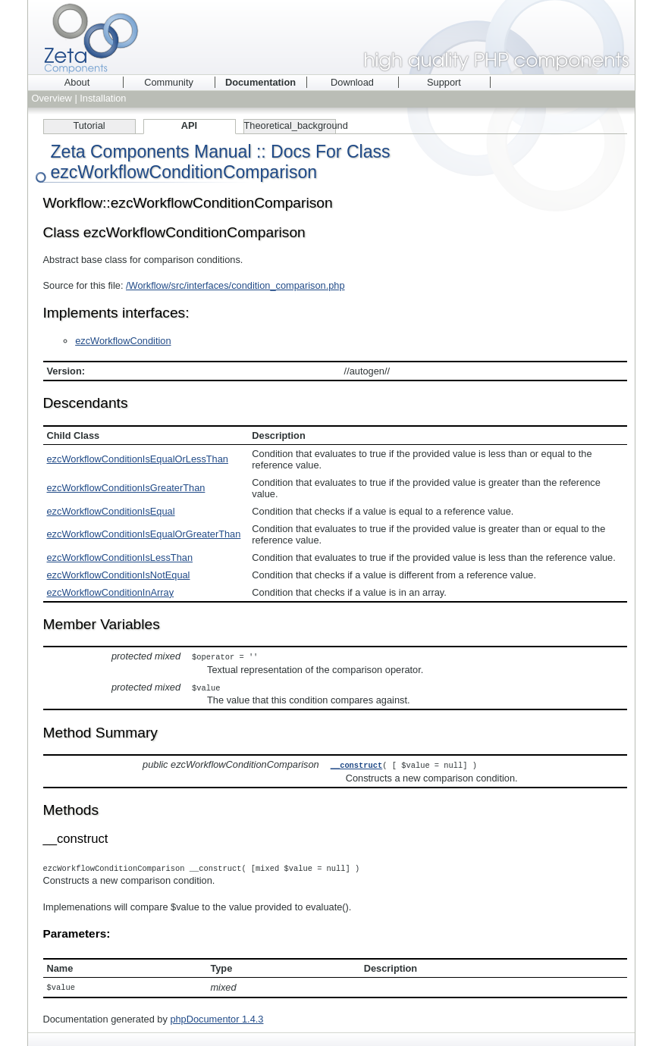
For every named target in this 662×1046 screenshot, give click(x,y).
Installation (103, 98)
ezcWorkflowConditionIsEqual (111, 511)
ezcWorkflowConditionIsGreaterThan (126, 487)
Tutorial (89, 125)
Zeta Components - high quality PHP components (331, 37)
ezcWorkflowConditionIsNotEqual (118, 575)
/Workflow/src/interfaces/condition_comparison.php (235, 285)
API (189, 125)
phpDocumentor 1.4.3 (216, 1016)
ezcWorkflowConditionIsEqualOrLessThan (137, 459)
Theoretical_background (289, 125)
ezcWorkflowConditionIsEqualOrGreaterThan (144, 534)
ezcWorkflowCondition (123, 340)
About (76, 82)
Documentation (260, 82)
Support (444, 82)
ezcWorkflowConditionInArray (110, 592)
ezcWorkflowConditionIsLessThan (120, 557)
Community (168, 82)
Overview (52, 98)
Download (352, 82)
